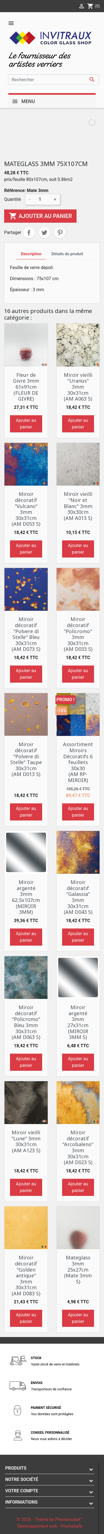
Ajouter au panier (40, 216)
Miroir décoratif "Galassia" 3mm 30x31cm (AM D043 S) (78, 897)
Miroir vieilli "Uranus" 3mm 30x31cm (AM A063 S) (78, 387)
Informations (21, 1502)
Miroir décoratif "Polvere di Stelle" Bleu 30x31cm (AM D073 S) (26, 634)
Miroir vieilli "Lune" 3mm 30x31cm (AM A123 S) (25, 1141)
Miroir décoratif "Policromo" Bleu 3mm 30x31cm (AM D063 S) (26, 1022)
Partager (28, 232)
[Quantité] (42, 199)
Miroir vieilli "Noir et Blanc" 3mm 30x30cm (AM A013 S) (78, 506)
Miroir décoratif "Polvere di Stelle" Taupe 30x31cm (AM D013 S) (26, 759)
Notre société (21, 1479)
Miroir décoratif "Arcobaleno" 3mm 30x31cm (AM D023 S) (77, 1147)
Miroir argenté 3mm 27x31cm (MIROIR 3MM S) (77, 1022)
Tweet (44, 232)
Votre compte (21, 1490)
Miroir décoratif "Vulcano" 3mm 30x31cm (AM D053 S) (26, 509)
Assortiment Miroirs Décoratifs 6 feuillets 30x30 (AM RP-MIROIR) (78, 762)
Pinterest (59, 232)
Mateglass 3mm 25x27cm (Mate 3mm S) (78, 1269)
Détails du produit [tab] (67, 254)
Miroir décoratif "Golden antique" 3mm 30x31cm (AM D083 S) (26, 1275)
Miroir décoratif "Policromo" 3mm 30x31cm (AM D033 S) (78, 634)
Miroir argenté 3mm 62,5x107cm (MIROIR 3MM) (26, 897)
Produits (16, 1468)
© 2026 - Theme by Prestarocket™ (50, 1519)
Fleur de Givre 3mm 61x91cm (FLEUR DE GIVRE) (26, 387)
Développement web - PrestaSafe (49, 1526)
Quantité (12, 199)
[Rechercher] (53, 79)
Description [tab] (31, 254)
